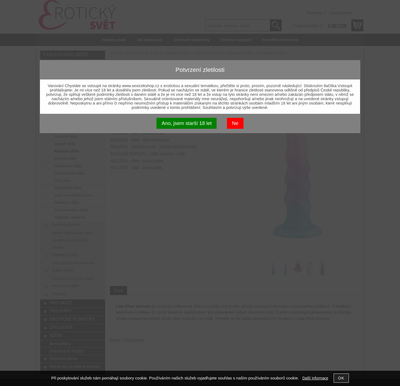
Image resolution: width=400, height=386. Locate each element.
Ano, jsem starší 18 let (187, 123)
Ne (235, 123)
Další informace (315, 378)
